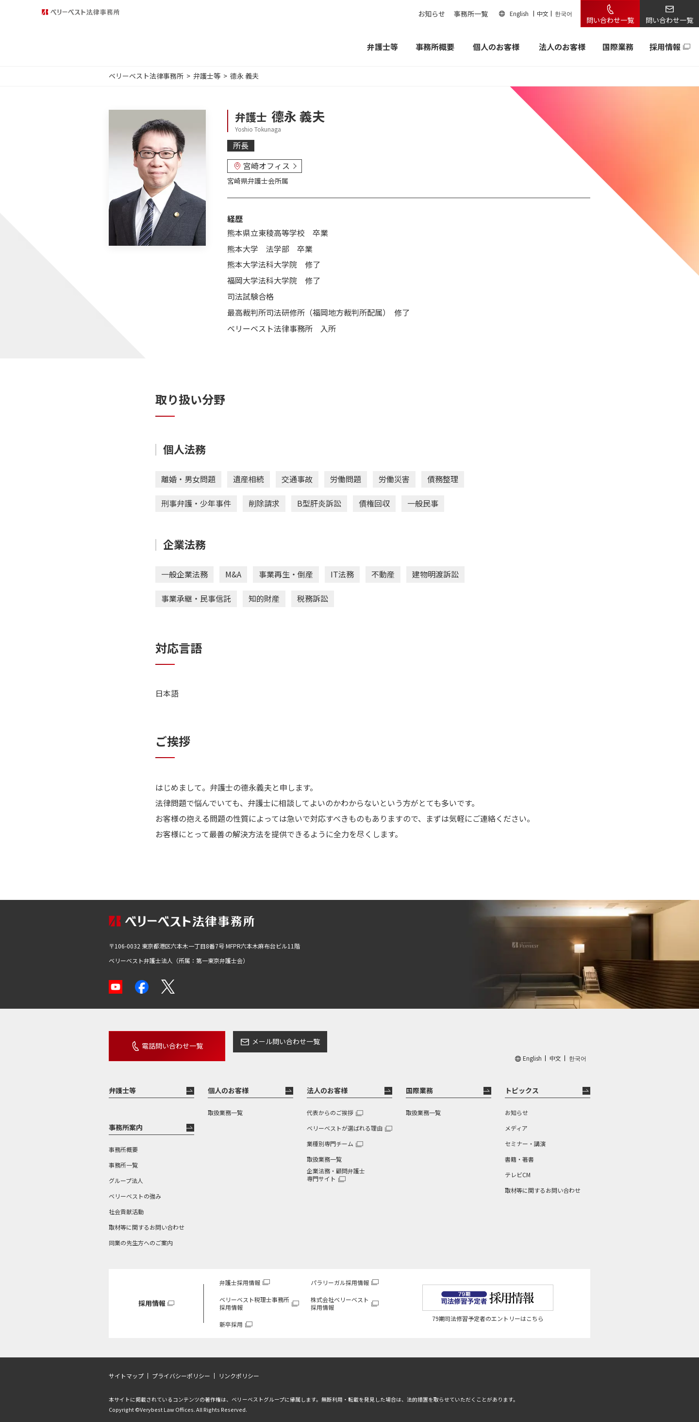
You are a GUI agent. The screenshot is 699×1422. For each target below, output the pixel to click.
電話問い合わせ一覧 (161, 1041)
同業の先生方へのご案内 (141, 1234)
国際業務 (617, 47)
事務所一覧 (471, 13)
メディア (516, 1119)
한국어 (563, 13)
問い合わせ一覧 (610, 20)
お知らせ (431, 13)
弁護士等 (122, 1081)
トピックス (522, 1081)
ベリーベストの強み (135, 1187)
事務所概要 (435, 47)
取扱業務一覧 (225, 1104)
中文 (543, 13)
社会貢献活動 (126, 1203)
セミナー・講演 (525, 1135)
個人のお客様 (496, 47)
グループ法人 (126, 1172)
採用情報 (665, 47)
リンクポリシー (238, 1367)
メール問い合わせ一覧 (264, 1041)
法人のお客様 (562, 47)
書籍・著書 (519, 1150)
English (519, 13)
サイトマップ (126, 1367)
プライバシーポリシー (181, 1367)
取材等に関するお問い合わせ (146, 1218)
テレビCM (518, 1166)
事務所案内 (126, 1118)
